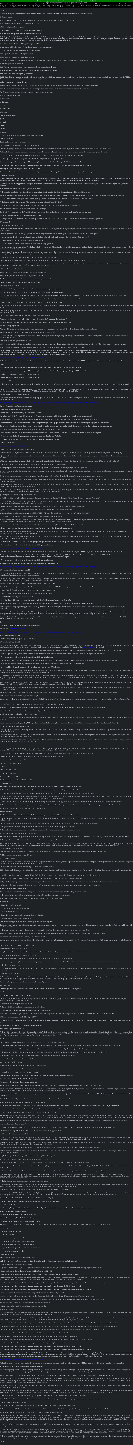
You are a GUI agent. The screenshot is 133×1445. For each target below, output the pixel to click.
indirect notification (90, 647)
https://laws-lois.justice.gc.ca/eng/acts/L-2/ (13, 446)
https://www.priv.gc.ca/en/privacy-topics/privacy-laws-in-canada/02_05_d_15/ (24, 357)
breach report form (17, 628)
